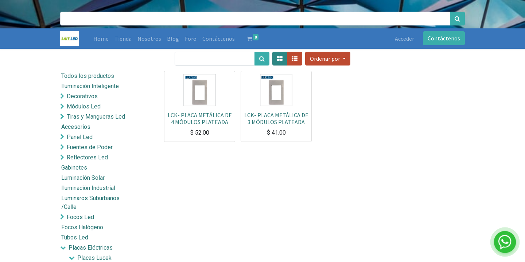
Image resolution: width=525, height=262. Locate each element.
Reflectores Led (87, 157)
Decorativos (82, 96)
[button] (327, 59)
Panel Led (80, 137)
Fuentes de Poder (90, 147)
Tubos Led (74, 237)
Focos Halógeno (82, 227)
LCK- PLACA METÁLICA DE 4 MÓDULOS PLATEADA (200, 118)
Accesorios (75, 126)
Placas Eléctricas (91, 247)
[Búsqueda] (457, 18)
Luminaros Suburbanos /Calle (90, 202)
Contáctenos (444, 38)
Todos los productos (87, 75)
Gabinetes (74, 167)
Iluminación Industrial (88, 187)
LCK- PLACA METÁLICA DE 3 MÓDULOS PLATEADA (276, 118)
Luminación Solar (83, 177)
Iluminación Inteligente (90, 86)
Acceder (404, 38)
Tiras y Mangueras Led (96, 116)
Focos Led (80, 217)
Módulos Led (84, 106)
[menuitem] (101, 38)
